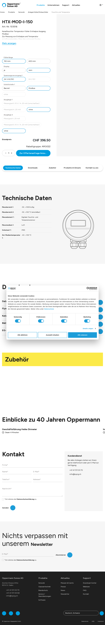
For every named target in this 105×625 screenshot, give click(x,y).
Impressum (101, 619)
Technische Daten (13, 168)
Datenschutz (49, 309)
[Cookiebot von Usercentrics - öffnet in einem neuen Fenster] (88, 288)
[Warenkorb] (97, 5)
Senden (5, 505)
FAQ (84, 588)
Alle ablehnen (23, 335)
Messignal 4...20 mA (15, 119)
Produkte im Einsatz (72, 168)
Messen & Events (67, 580)
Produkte (42, 575)
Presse (63, 584)
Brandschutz (43, 588)
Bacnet (7, 88)
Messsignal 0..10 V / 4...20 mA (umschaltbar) (21, 104)
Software (41, 597)
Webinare (86, 584)
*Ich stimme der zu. (21, 497)
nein (30, 70)
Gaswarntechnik (44, 584)
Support (87, 575)
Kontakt (86, 592)
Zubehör (52, 168)
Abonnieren (61, 552)
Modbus (32, 88)
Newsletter (65, 592)
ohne (15, 95)
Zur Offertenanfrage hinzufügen (34, 153)
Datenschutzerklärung (25, 497)
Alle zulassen (82, 335)
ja (4, 70)
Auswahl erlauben (52, 335)
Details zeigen (88, 328)
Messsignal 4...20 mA (15, 110)
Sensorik (41, 580)
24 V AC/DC (9, 79)
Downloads (33, 168)
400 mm (32, 61)
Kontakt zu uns (92, 168)
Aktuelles (65, 575)
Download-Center (89, 580)
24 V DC (39, 79)
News (63, 588)
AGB (93, 619)
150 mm (7, 61)
